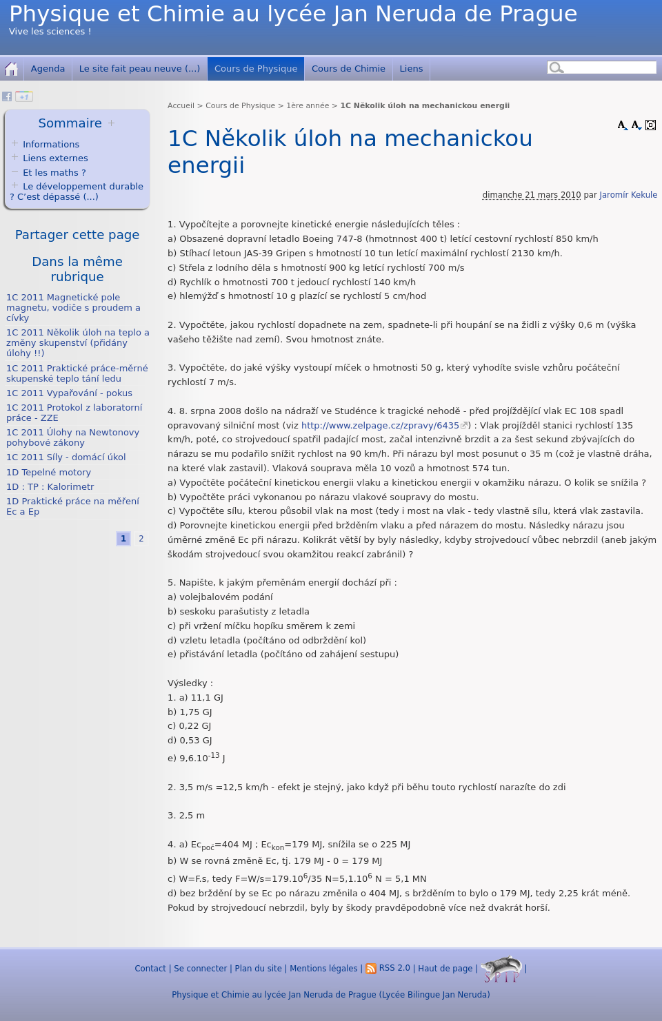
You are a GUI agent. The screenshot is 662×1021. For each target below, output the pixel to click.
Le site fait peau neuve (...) (140, 68)
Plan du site (258, 968)
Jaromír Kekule (629, 195)
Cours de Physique (256, 68)
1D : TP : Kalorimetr (50, 487)
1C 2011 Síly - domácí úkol (66, 457)
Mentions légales (323, 968)
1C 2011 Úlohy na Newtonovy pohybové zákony (72, 437)
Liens (411, 68)
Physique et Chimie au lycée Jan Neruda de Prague (293, 14)
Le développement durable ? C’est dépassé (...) (76, 191)
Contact (150, 968)
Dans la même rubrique (77, 269)
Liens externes (55, 158)
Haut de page (445, 968)
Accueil (181, 105)
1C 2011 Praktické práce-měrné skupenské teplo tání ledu (77, 373)
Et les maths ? (48, 172)
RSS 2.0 (387, 968)
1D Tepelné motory (48, 472)
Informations (51, 144)
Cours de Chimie (348, 68)
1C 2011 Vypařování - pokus (69, 393)
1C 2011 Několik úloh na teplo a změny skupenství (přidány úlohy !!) (78, 342)
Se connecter (200, 968)
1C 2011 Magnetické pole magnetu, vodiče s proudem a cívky (73, 307)
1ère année (307, 105)
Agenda (48, 68)
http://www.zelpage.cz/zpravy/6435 (380, 425)
